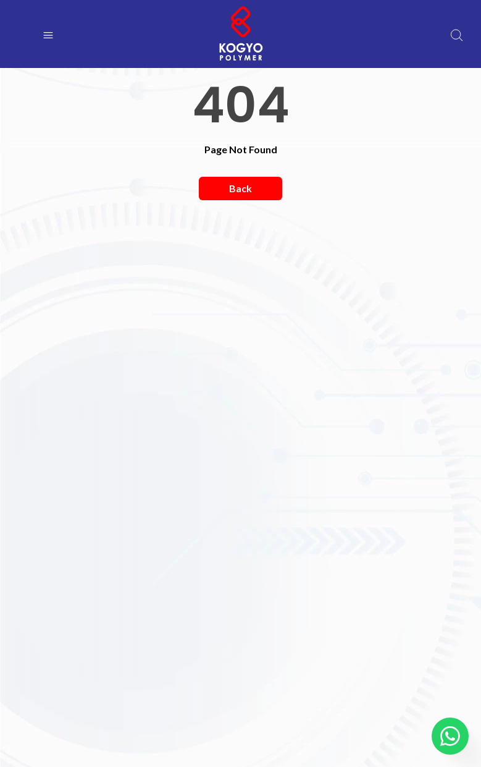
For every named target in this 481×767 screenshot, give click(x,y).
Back (240, 188)
